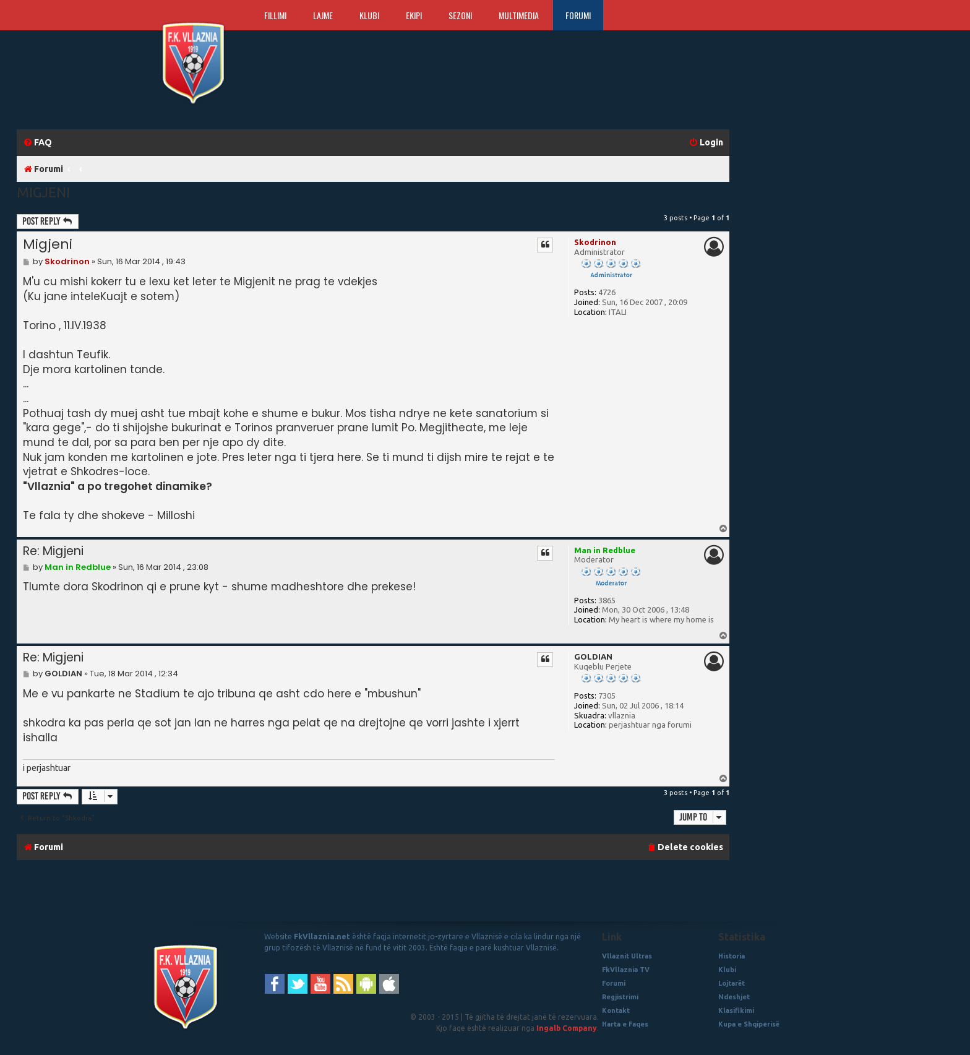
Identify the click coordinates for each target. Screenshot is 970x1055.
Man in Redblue (604, 550)
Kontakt (616, 1010)
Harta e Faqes (625, 1024)
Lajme (323, 15)
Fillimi (275, 15)
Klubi (369, 15)
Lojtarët (731, 983)
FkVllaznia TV (626, 969)
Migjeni (43, 192)
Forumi (578, 15)
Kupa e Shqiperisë (748, 1024)
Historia (731, 956)
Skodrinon (595, 242)
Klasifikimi (736, 1010)
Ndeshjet (734, 997)
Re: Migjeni (53, 551)
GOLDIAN (593, 656)
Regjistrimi (620, 997)
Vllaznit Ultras (627, 956)
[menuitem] (37, 142)
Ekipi (414, 15)
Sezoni (460, 15)
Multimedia (519, 15)
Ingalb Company (566, 1028)
